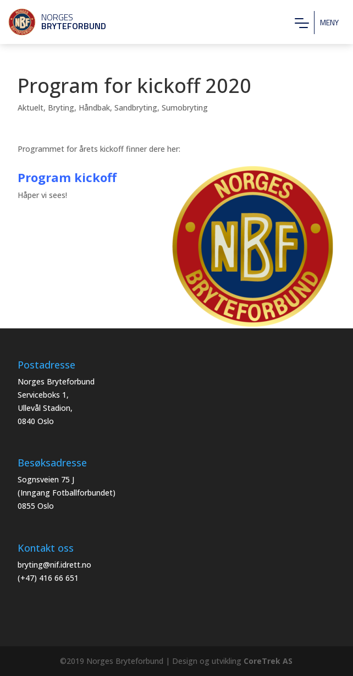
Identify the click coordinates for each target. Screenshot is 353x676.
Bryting (61, 107)
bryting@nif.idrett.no (54, 564)
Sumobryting (185, 107)
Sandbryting (135, 107)
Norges (52, 21)
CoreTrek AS (268, 661)
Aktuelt (30, 107)
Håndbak (94, 107)
